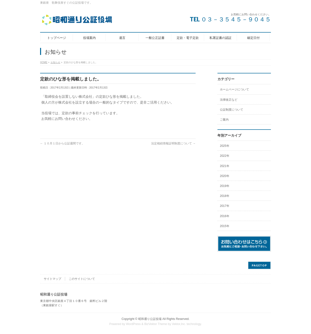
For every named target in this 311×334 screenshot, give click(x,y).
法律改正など (228, 99)
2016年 (224, 216)
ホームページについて (234, 89)
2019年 (224, 186)
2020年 (224, 176)
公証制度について (231, 109)
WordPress (133, 324)
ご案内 (224, 119)
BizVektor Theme (155, 324)
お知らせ (55, 62)
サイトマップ (52, 279)
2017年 (224, 206)
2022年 (224, 156)
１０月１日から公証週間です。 (62, 143)
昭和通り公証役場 (150, 319)
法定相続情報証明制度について (173, 143)
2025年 (224, 146)
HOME (43, 62)
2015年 (224, 226)
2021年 (224, 166)
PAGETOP (259, 265)
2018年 (224, 196)
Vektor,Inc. (179, 324)
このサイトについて (82, 279)
